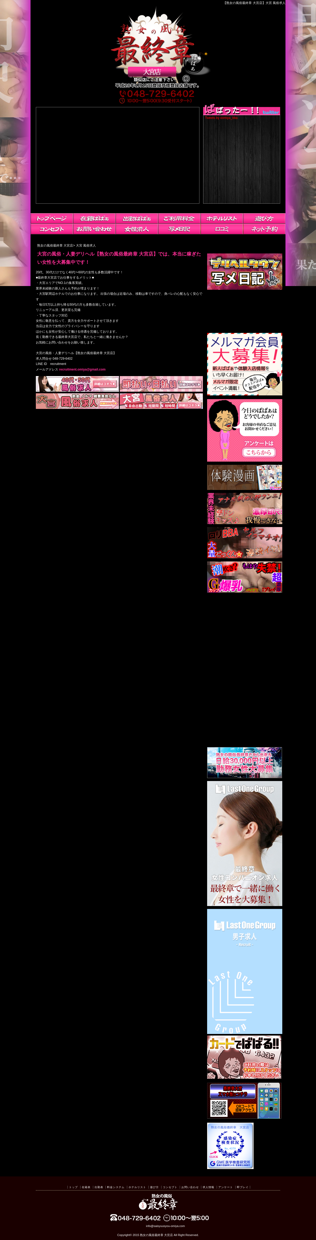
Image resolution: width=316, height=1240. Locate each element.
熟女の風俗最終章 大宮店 (156, 1235)
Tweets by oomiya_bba (221, 118)
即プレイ (243, 1187)
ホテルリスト (137, 1187)
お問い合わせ (190, 1187)
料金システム (116, 1187)
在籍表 (86, 1187)
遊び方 (154, 1187)
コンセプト (170, 1187)
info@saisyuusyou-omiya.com (165, 1226)
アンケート (225, 1187)
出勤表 (99, 1187)
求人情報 (208, 1187)
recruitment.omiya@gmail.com (82, 369)
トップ (73, 1187)
